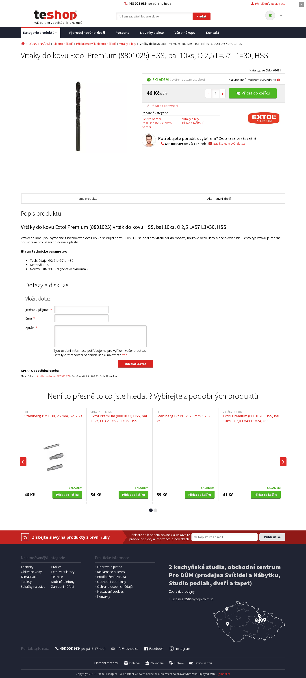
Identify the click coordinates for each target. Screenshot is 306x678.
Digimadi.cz (222, 674)
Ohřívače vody (31, 572)
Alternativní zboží (219, 199)
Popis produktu (87, 199)
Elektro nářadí (63, 44)
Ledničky (27, 567)
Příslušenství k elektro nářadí (96, 44)
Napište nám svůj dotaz (226, 144)
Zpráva (31, 328)
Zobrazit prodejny (182, 591)
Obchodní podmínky (111, 581)
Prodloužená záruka (111, 577)
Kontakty (103, 596)
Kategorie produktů (40, 32)
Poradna (122, 32)
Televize (57, 577)
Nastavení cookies (110, 591)
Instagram (179, 648)
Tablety (26, 581)
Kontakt (212, 32)
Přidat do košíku (253, 93)
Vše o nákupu (184, 32)
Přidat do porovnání (162, 106)
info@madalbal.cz (46, 376)
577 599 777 (63, 376)
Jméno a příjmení (38, 309)
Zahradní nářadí (62, 586)
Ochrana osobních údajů (115, 586)
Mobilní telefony (62, 581)
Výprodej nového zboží (87, 32)
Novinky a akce (152, 32)
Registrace (278, 4)
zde (124, 355)
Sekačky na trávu (33, 586)
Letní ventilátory (62, 572)
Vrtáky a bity (127, 44)
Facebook (153, 648)
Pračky (56, 567)
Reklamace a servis (111, 572)
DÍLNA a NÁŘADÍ (39, 44)
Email (30, 318)
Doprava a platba (109, 567)
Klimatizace (29, 577)
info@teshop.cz (124, 648)
